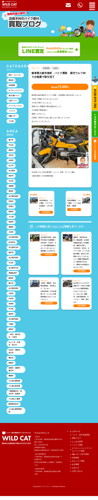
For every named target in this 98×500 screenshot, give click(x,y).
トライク (12, 111)
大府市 (11, 234)
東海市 (11, 192)
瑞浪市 (11, 317)
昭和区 (11, 213)
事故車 (11, 80)
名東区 (11, 161)
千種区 (11, 327)
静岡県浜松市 (14, 408)
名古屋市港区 (14, 322)
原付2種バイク (14, 96)
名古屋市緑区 (14, 198)
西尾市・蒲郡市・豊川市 (15, 372)
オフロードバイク (15, 91)
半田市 (11, 156)
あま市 (11, 166)
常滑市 (11, 208)
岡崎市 (11, 366)
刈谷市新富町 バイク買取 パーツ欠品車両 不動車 (74, 203)
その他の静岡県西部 (15, 414)
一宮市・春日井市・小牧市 (14, 338)
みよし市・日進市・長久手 (14, 346)
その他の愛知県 (14, 384)
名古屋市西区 (14, 291)
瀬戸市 (11, 141)
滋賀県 (11, 187)
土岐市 (55, 68)
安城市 (11, 306)
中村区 (11, 301)
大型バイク (13, 101)
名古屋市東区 (14, 260)
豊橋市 (11, 379)
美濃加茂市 (13, 275)
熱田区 (11, 280)
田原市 (11, 203)
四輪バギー (13, 116)
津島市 (11, 332)
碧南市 (11, 151)
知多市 (11, 177)
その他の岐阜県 (14, 390)
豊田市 (11, 361)
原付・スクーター (15, 75)
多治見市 (12, 244)
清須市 (11, 223)
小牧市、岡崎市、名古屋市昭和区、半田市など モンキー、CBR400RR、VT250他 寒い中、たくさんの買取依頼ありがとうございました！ (49, 291)
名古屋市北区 (14, 249)
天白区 (11, 182)
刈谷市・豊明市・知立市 (15, 354)
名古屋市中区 (14, 270)
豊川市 (11, 286)
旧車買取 (46, 68)
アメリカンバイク (15, 106)
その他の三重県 (14, 403)
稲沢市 (11, 255)
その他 (11, 122)
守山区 (11, 146)
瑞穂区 (11, 229)
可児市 (11, 265)
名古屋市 (12, 172)
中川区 (11, 311)
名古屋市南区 (14, 239)
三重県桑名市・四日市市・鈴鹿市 (15, 396)
